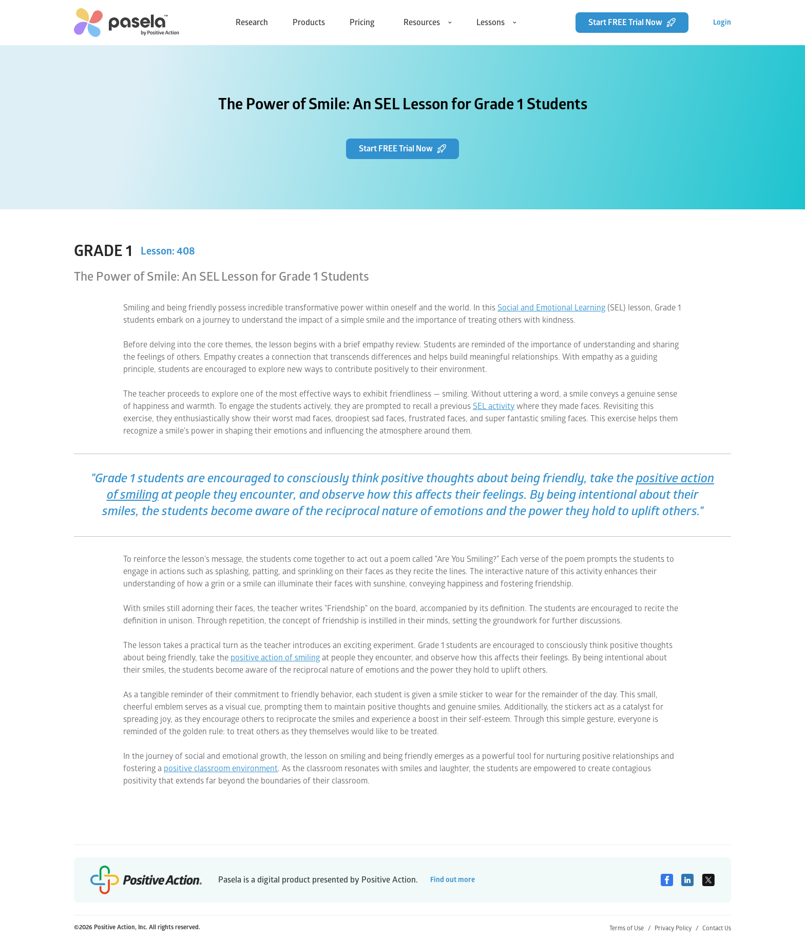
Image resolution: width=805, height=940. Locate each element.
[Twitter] (708, 880)
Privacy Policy (676, 928)
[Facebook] (667, 880)
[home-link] (126, 22)
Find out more (452, 879)
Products (309, 22)
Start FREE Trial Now (632, 22)
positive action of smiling (275, 658)
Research (252, 22)
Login (722, 22)
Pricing (362, 22)
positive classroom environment (221, 768)
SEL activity (493, 406)
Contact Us (716, 928)
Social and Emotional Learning (551, 308)
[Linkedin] (687, 880)
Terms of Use (629, 928)
